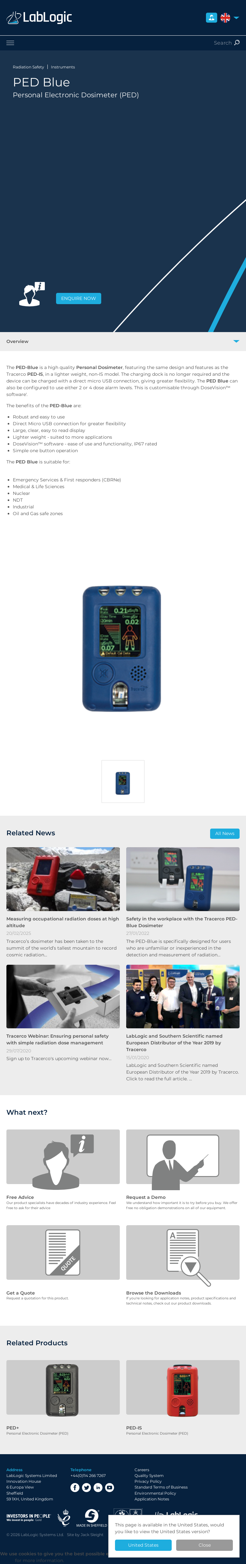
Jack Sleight (92, 1534)
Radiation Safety (28, 67)
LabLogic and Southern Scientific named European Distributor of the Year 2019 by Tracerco (174, 1042)
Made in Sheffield (92, 1518)
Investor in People (28, 1518)
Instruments (63, 67)
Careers (142, 1469)
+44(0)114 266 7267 (88, 1475)
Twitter (86, 1487)
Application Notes (152, 1499)
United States (143, 1545)
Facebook (74, 1487)
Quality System (149, 1475)
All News (224, 833)
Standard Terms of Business (161, 1487)
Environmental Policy (155, 1493)
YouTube (109, 1487)
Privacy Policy (148, 1481)
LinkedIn (98, 1487)
